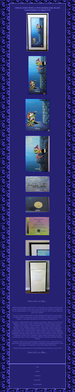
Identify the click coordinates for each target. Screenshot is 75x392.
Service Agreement (37, 384)
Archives (37, 371)
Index (37, 366)
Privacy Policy (37, 379)
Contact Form (38, 375)
